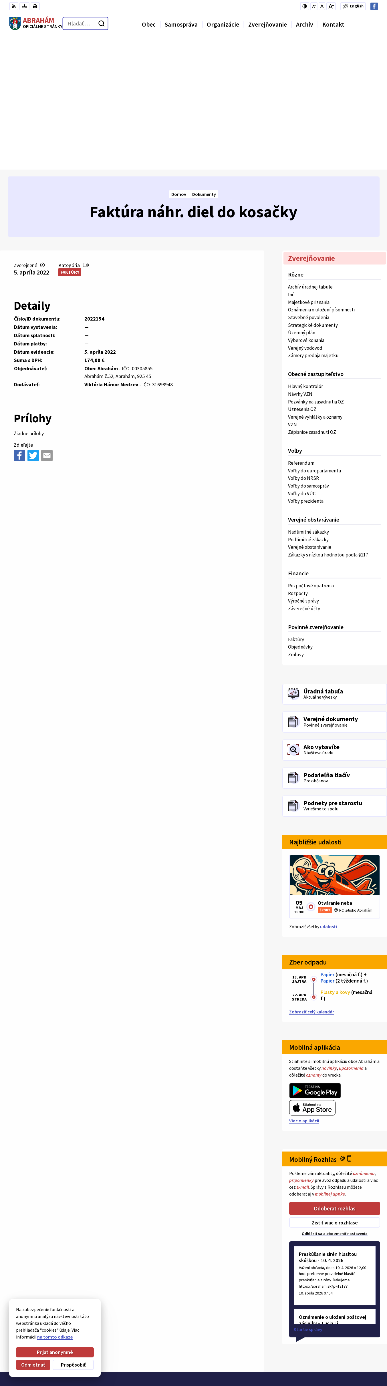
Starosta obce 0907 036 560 (342, 1337)
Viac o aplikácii (304, 988)
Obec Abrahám (56, 1284)
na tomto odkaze (36, 1337)
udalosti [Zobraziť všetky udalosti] (328, 794)
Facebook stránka (333, 1364)
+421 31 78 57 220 (332, 1350)
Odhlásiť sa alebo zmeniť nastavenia (335, 1101)
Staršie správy (308, 1197)
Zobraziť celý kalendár (311, 879)
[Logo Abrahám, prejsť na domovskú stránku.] (35, 23)
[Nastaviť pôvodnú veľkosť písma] (322, 6)
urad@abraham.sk (334, 1357)
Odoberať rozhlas (335, 1076)
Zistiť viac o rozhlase (335, 1090)
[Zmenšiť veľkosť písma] (313, 6)
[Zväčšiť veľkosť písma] (331, 6)
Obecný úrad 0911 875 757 (340, 1344)
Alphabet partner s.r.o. (83, 1278)
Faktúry (70, 140)
